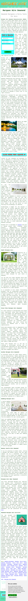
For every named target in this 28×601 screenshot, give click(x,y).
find (5, 481)
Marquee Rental (5, 569)
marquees (24, 241)
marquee (15, 26)
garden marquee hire (18, 357)
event (16, 47)
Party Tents (23, 561)
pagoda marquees (21, 173)
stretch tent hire (8, 522)
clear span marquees (19, 178)
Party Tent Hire (17, 562)
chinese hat (23, 181)
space (22, 51)
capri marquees (21, 182)
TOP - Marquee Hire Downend (8, 579)
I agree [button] (10, 595)
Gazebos (17, 561)
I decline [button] (14, 595)
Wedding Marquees (9, 561)
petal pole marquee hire (19, 312)
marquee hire (4, 237)
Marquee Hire (17, 564)
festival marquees (6, 523)
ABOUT (15, 7)
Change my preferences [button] (13, 597)
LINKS (11, 7)
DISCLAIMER (24, 7)
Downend (20, 224)
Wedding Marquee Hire (20, 571)
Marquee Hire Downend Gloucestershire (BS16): (14, 19)
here (2, 510)
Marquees (9, 564)
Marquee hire (4, 224)
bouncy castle (14, 452)
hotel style (16, 137)
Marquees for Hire (16, 569)
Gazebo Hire (22, 574)
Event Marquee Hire (12, 565)
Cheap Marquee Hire (6, 571)
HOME (8, 7)
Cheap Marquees (22, 568)
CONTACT (19, 7)
